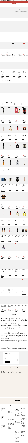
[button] (14, 390)
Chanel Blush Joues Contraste (17, 424)
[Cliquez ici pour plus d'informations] (4, 105)
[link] (3, 49)
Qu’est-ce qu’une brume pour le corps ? (24, 425)
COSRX (2, 409)
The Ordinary (3, 426)
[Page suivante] (27, 51)
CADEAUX (22, 0)
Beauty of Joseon (3, 408)
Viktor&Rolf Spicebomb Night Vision (17, 417)
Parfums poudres (10, 418)
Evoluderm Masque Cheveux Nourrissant (17, 442)
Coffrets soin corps (10, 429)
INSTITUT (16, 0)
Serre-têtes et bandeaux (11, 423)
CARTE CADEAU (19, 0)
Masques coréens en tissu (23, 421)
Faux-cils (9, 410)
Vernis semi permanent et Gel (11, 419)
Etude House (2, 415)
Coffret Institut (22, 433)
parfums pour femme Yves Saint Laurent (9, 331)
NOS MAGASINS (25, 0)
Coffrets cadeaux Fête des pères (23, 416)
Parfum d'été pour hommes (23, 410)
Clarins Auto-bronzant (17, 438)
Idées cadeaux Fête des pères (24, 412)
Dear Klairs (2, 416)
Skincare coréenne (23, 417)
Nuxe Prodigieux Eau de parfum (17, 426)
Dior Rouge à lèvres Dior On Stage (17, 419)
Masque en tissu (10, 422)
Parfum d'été (22, 407)
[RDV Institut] (22, 4)
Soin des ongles (10, 413)
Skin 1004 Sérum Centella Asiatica (17, 421)
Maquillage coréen (23, 422)
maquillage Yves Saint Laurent (6, 347)
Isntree (2, 418)
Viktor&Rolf (2, 407)
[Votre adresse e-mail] (11, 360)
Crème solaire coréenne (24, 418)
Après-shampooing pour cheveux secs (24, 429)
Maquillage (9, 428)
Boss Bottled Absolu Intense (17, 440)
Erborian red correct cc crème (17, 406)
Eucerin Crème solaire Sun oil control (17, 423)
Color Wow (2, 419)
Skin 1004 (2, 411)
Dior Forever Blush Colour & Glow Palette (17, 433)
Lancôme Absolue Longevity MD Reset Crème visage (17, 409)
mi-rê (2, 424)
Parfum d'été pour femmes (23, 408)
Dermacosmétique (10, 427)
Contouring (22, 423)
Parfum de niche (10, 412)
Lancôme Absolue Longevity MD (23, 435)
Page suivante (14, 314)
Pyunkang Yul (3, 425)
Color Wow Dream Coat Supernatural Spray (17, 429)
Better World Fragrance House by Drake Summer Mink (17, 414)
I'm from (2, 417)
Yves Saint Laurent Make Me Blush (17, 431)
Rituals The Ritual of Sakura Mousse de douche (17, 435)
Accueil (2, 100)
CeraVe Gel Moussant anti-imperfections (17, 415)
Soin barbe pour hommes (11, 424)
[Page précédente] (11, 316)
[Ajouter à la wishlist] (5, 43)
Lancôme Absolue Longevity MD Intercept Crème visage (17, 411)
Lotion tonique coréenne (24, 419)
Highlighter (9, 411)
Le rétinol (22, 432)
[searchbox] (14, 5)
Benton (2, 427)
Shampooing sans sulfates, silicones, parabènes (23, 427)
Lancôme (2, 410)
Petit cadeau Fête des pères (23, 414)
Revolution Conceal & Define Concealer (17, 437)
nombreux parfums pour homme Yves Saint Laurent (18, 340)
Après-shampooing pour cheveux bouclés (24, 431)
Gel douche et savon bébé (10, 426)
